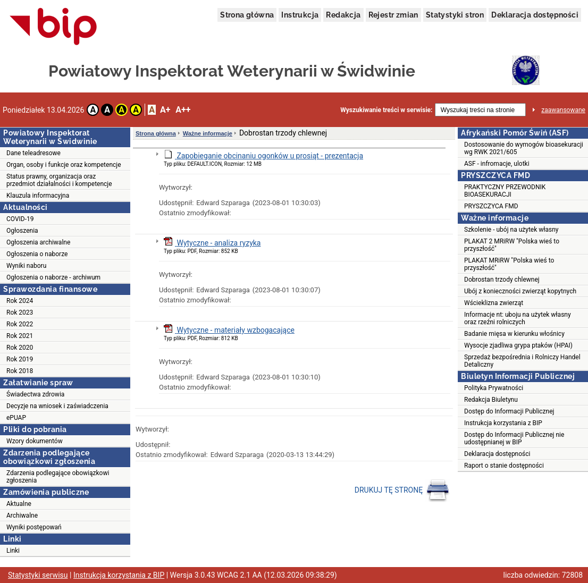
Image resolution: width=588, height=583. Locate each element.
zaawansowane (563, 110)
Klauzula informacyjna (37, 195)
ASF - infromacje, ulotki (497, 163)
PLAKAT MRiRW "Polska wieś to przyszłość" (509, 264)
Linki (13, 550)
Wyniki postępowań (34, 527)
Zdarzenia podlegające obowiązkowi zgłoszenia (57, 476)
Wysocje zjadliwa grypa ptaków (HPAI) (518, 345)
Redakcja (343, 15)
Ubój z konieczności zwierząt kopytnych (520, 291)
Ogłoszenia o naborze (37, 254)
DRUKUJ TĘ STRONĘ (402, 490)
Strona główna (247, 15)
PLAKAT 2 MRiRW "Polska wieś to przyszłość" (511, 245)
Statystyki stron (455, 15)
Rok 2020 (19, 347)
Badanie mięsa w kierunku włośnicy (514, 333)
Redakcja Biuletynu (491, 399)
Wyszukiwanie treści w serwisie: (386, 110)
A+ (165, 110)
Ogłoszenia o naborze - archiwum (53, 277)
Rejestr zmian (393, 15)
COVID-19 (20, 219)
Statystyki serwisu (38, 575)
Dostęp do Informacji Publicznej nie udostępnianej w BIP (514, 438)
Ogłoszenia (22, 230)
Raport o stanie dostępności (504, 465)
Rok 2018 (19, 371)
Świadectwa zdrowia (35, 394)
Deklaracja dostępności (534, 15)
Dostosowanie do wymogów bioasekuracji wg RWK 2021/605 (523, 148)
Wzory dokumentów (34, 441)
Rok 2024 (19, 301)
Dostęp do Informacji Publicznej (509, 411)
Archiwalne (22, 515)
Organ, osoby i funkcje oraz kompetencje (63, 164)
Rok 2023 (19, 312)
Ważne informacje (207, 133)
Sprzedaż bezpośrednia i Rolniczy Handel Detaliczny (522, 360)
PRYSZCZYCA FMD (491, 206)
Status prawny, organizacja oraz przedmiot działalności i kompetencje (59, 180)
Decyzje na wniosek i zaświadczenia (57, 406)
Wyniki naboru (26, 265)
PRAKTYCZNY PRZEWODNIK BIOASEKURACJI (504, 190)
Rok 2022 (19, 324)
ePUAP (16, 417)
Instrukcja (299, 15)
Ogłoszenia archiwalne (38, 242)
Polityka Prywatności (493, 388)
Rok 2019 (19, 359)
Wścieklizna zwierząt (493, 303)
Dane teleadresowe (33, 153)
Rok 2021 (19, 336)
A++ (182, 110)
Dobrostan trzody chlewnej (502, 279)
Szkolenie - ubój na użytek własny (511, 229)
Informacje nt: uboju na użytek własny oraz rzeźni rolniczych (517, 318)
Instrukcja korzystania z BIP (503, 423)
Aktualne (18, 504)
